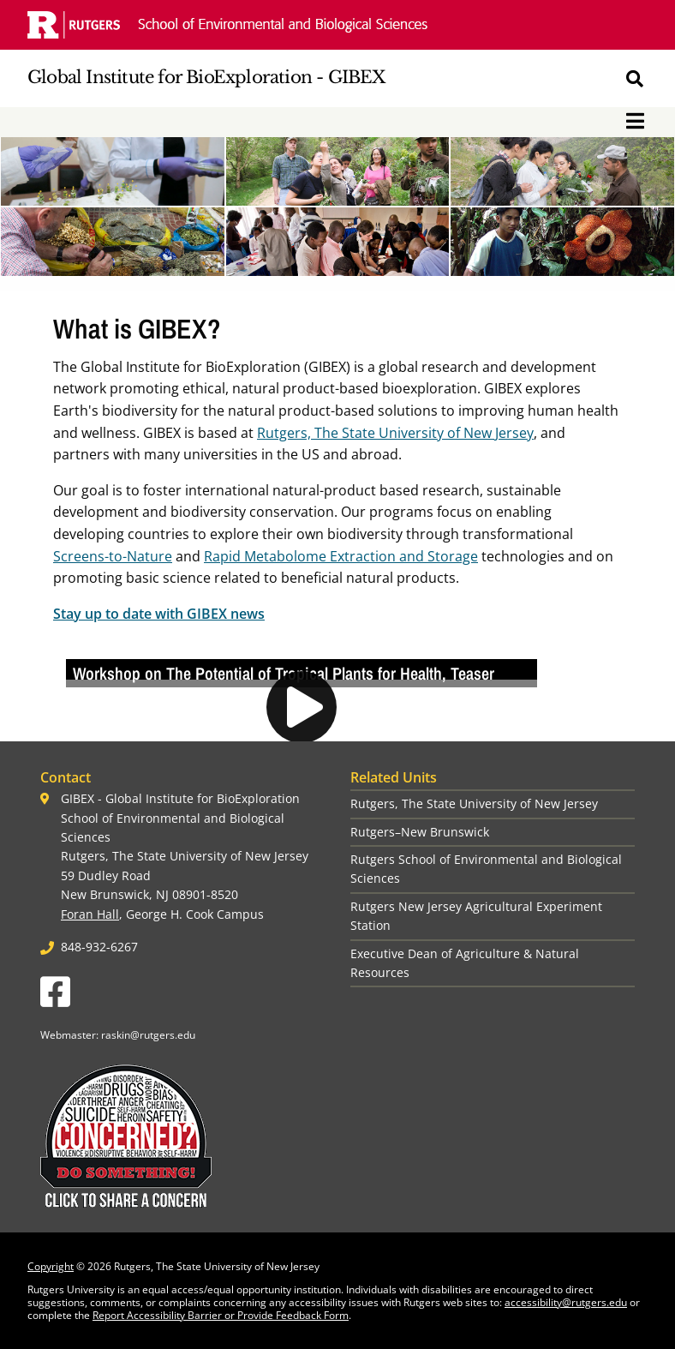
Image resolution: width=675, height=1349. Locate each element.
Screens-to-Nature (112, 556)
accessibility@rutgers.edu (566, 1302)
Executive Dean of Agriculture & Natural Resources (464, 962)
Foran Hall (90, 914)
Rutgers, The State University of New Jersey (395, 432)
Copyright (50, 1266)
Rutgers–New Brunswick (419, 832)
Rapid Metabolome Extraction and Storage (341, 556)
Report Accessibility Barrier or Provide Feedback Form (221, 1315)
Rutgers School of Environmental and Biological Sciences (486, 868)
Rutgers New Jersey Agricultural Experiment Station (476, 915)
